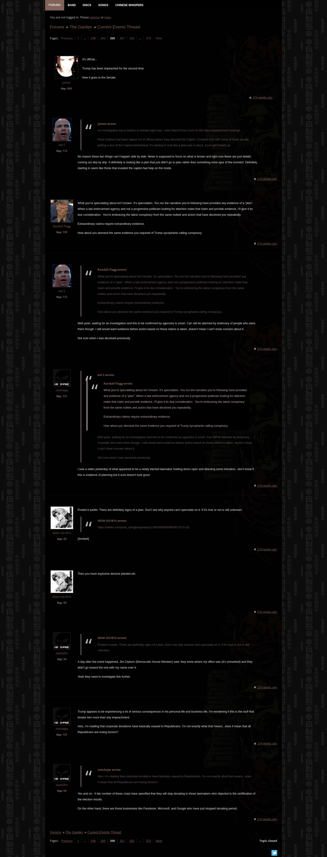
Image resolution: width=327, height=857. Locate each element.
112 (64, 151)
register (95, 18)
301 (122, 39)
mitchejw (61, 391)
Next (159, 39)
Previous (66, 39)
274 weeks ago (263, 98)
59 (64, 539)
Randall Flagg (61, 227)
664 (69, 88)
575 (148, 39)
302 (131, 39)
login (107, 18)
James (66, 83)
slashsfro (62, 654)
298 (92, 39)
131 (64, 396)
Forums (57, 27)
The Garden (80, 27)
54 (64, 659)
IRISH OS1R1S (61, 533)
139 (64, 232)
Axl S (61, 145)
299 (102, 39)
